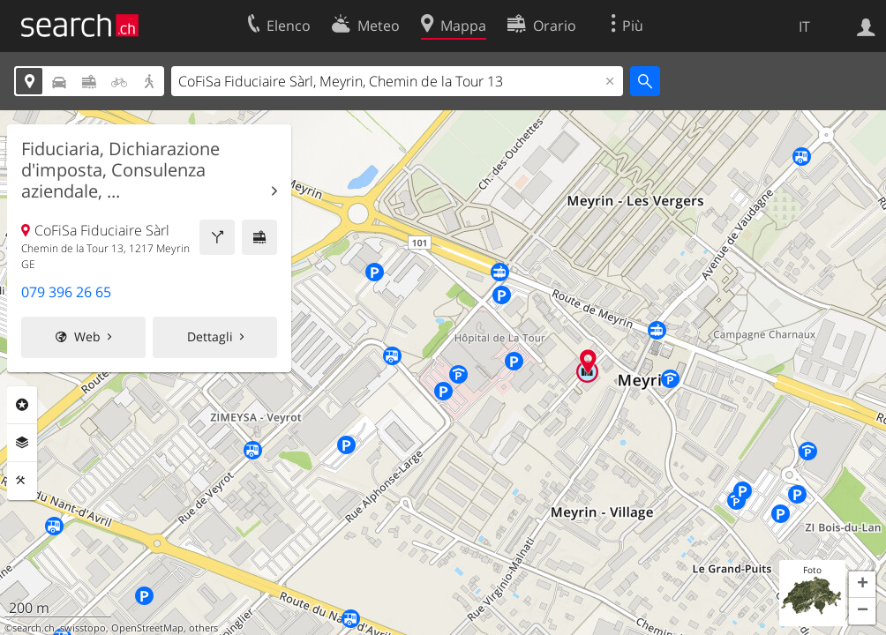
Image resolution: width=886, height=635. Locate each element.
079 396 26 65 (66, 292)
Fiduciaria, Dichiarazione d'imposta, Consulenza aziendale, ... (120, 170)
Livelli (22, 442)
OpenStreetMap (147, 628)
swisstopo (83, 628)
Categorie (22, 404)
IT (804, 26)
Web (87, 336)
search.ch (33, 628)
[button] (862, 585)
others (203, 628)
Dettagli (210, 336)
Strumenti (22, 480)
